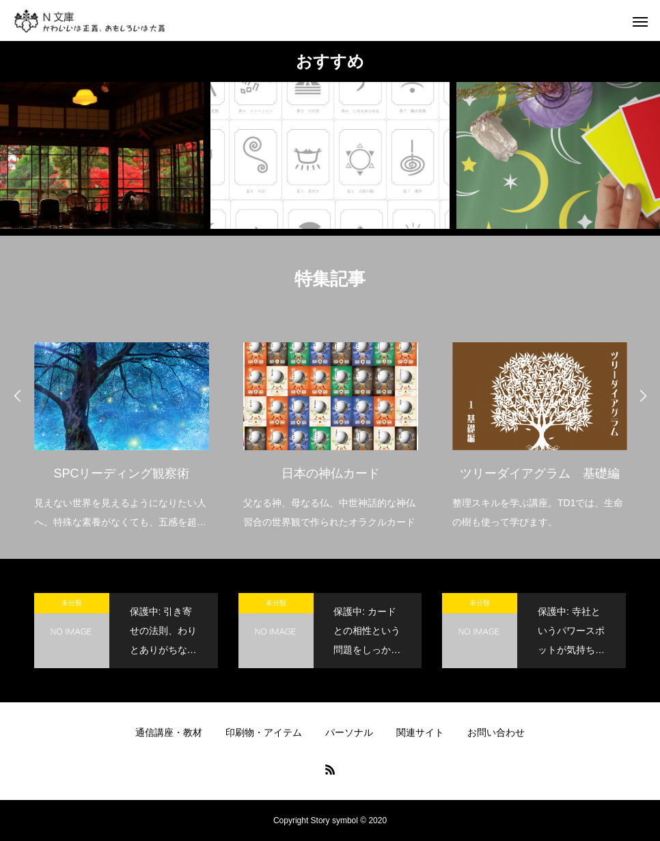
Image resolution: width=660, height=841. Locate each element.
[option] (121, 427)
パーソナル (349, 732)
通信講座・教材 (168, 732)
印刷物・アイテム (263, 732)
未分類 (71, 603)
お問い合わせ (496, 732)
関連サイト (420, 732)
